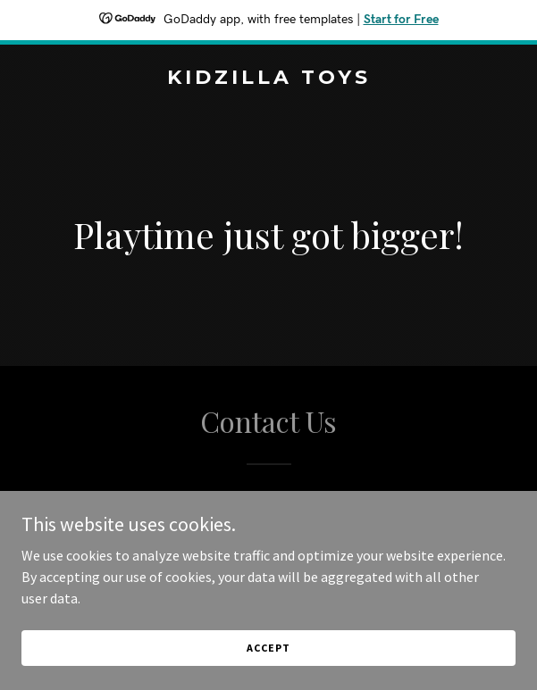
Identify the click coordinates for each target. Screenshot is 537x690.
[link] (268, 78)
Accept (268, 647)
